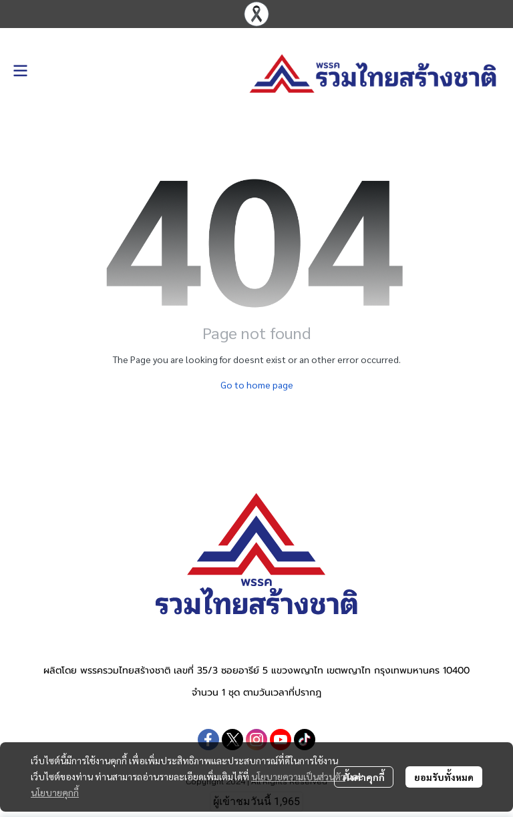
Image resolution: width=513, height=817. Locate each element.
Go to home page (256, 384)
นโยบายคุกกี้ (55, 792)
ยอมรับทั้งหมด (444, 777)
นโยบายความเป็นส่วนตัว (298, 776)
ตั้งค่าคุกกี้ (364, 777)
